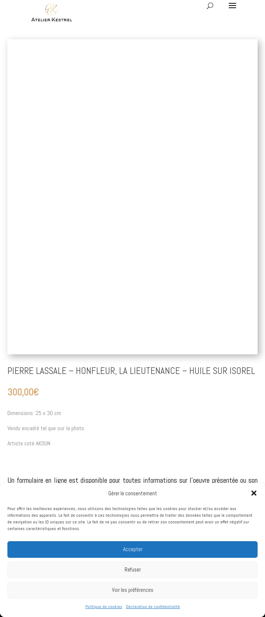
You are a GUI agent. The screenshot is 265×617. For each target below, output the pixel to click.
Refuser (133, 569)
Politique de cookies (103, 607)
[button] (254, 493)
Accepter (132, 549)
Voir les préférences (132, 589)
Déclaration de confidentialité (153, 607)
